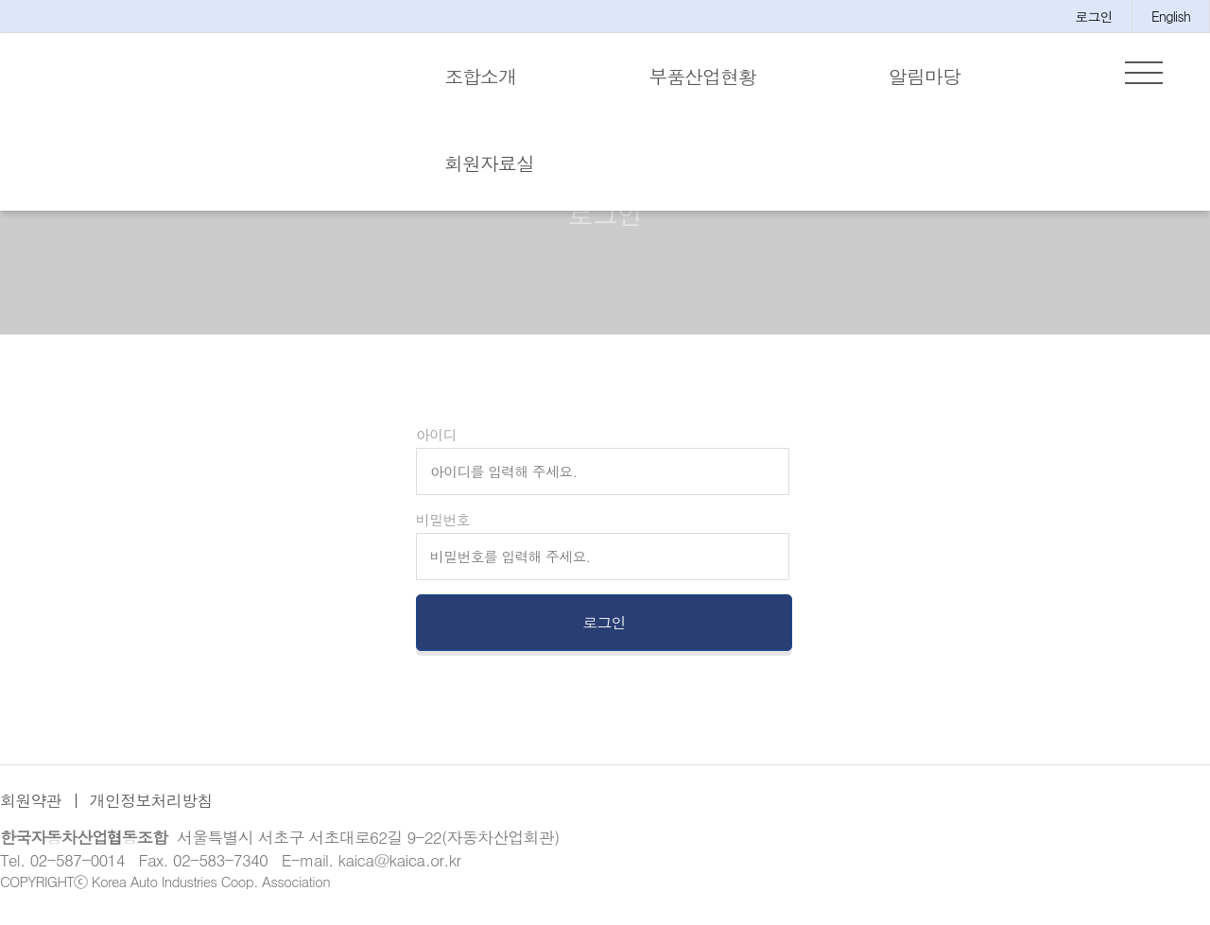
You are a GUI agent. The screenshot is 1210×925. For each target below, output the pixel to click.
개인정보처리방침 (151, 806)
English (1170, 16)
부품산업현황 (702, 76)
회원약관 (30, 806)
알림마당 (924, 76)
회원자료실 (489, 163)
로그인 (1094, 16)
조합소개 (480, 76)
